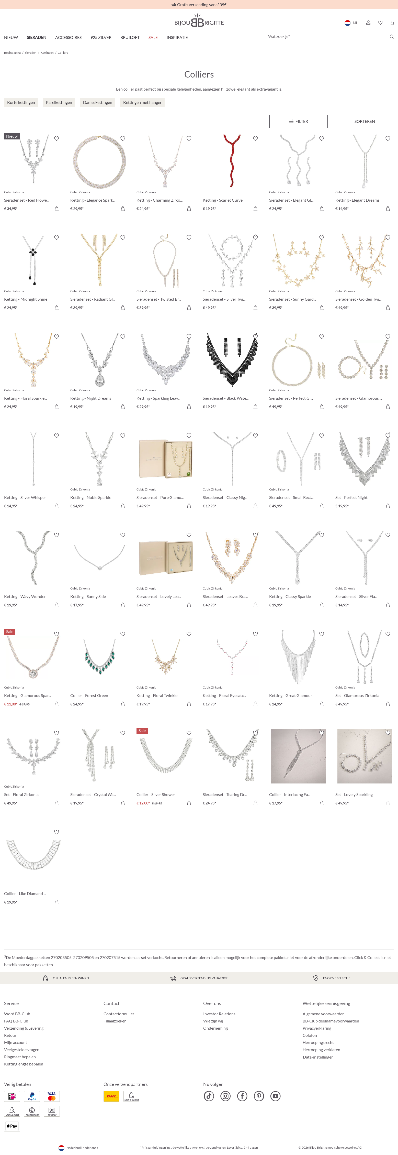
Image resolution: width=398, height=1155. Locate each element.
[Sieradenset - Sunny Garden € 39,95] (298, 273)
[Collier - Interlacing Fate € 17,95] (298, 769)
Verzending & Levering (23, 1028)
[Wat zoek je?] (330, 36)
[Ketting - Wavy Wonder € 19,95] (33, 571)
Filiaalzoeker (115, 1020)
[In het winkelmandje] (56, 208)
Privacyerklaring (317, 1028)
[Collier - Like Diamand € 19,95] (33, 868)
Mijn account (15, 1042)
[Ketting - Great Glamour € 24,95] (298, 670)
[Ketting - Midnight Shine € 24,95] (33, 273)
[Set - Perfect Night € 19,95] (364, 471)
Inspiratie (177, 37)
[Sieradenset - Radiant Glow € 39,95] (99, 273)
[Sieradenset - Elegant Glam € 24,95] (298, 174)
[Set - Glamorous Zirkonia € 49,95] (364, 670)
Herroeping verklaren (321, 1049)
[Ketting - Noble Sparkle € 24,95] (99, 471)
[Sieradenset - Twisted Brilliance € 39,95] (166, 273)
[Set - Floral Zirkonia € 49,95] (33, 769)
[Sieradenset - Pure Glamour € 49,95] (166, 471)
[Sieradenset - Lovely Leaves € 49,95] (166, 571)
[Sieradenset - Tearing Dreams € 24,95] (232, 769)
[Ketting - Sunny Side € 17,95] (99, 571)
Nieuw (11, 37)
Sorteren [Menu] (365, 121)
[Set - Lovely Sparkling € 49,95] (364, 769)
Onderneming (215, 1028)
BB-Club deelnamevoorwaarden (331, 1020)
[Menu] (298, 121)
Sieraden (36, 37)
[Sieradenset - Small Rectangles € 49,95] (298, 471)
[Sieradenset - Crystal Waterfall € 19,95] (99, 769)
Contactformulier (119, 1013)
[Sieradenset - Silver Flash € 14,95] (364, 571)
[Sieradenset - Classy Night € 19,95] (232, 471)
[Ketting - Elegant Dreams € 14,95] (364, 174)
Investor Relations (219, 1013)
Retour (10, 1035)
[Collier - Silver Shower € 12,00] (166, 769)
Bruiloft (130, 37)
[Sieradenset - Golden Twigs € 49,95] (364, 273)
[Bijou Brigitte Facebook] (242, 1096)
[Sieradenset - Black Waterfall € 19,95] (232, 372)
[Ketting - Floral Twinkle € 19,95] (166, 670)
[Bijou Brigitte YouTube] (275, 1096)
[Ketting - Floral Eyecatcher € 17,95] (232, 670)
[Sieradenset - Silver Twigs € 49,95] (232, 273)
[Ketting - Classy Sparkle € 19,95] (298, 571)
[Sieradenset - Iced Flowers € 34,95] (33, 174)
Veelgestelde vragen (21, 1049)
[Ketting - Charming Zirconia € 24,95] (166, 174)
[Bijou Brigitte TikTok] (209, 1096)
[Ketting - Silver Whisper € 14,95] (33, 471)
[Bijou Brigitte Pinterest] (259, 1096)
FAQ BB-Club (16, 1020)
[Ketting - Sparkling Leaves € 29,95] (166, 372)
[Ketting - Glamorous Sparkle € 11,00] (33, 670)
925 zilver (100, 37)
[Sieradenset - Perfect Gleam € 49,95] (298, 372)
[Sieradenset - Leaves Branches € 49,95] (232, 571)
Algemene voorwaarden (324, 1013)
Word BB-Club (17, 1013)
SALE (153, 37)
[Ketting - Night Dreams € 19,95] (99, 372)
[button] (368, 23)
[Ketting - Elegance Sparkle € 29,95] (99, 174)
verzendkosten (216, 1147)
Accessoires (68, 37)
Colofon (310, 1035)
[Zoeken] (392, 36)
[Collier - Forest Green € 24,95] (99, 670)
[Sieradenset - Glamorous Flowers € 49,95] (364, 372)
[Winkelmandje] (392, 23)
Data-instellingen (318, 1057)
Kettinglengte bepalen (23, 1063)
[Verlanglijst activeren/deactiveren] (56, 139)
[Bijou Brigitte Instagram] (225, 1096)
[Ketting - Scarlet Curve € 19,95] (232, 174)
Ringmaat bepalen (20, 1056)
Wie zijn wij (213, 1020)
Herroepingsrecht (318, 1042)
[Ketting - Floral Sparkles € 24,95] (33, 372)
